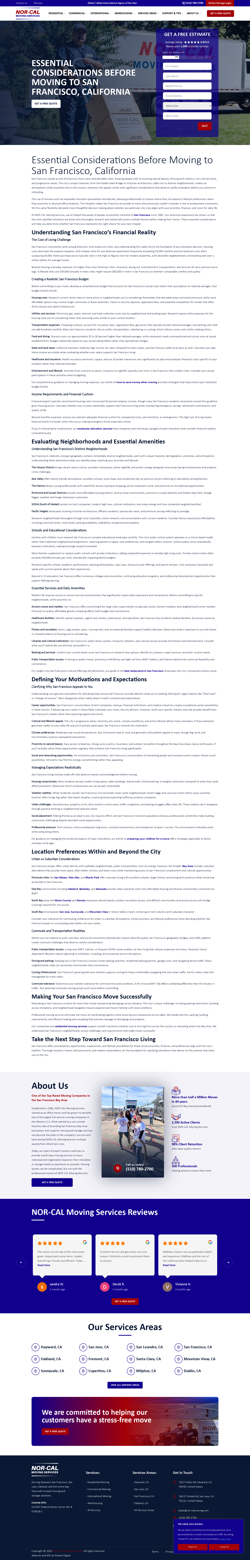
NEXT (205, 126)
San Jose (64, 912)
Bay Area (187, 866)
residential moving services (71, 1026)
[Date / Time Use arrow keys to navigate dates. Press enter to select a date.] (187, 116)
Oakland (73, 889)
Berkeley (84, 889)
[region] (208, 1536)
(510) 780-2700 (139, 1169)
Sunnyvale (77, 912)
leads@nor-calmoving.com (193, 1510)
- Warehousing (94, 1502)
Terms (159, 1551)
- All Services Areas (143, 1509)
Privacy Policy (226, 1539)
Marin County (63, 900)
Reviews (38, 3)
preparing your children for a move (148, 838)
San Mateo (60, 877)
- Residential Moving (97, 1481)
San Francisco (142, 215)
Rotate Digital (62, 1555)
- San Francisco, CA (143, 1495)
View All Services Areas (125, 1384)
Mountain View (99, 912)
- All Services (93, 1509)
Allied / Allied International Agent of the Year (111, 3)
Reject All (193, 1547)
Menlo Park (92, 877)
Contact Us (25, 3)
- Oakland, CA (140, 1502)
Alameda (101, 889)
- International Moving (98, 1495)
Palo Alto (74, 877)
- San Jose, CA (140, 1488)
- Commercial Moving (98, 1488)
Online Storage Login (220, 3)
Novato (81, 900)
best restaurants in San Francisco (143, 671)
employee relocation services (94, 428)
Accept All (224, 1547)
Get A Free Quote (220, 13)
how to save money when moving (137, 382)
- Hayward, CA (141, 1481)
